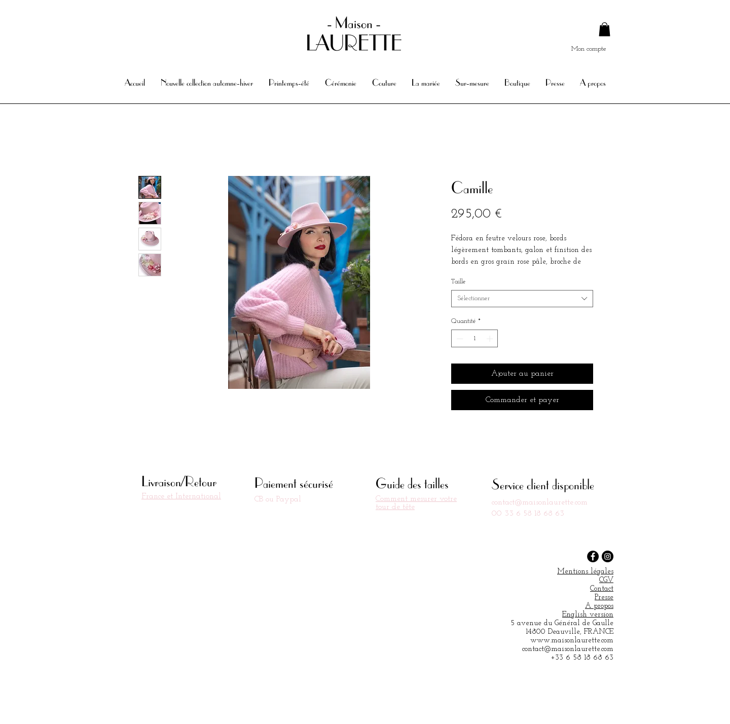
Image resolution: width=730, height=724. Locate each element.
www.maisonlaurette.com (571, 640)
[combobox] (522, 298)
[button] (604, 29)
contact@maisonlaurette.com (540, 502)
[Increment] (491, 338)
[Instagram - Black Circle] (607, 556)
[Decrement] (459, 338)
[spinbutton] (475, 338)
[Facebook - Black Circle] (593, 556)
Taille (458, 281)
